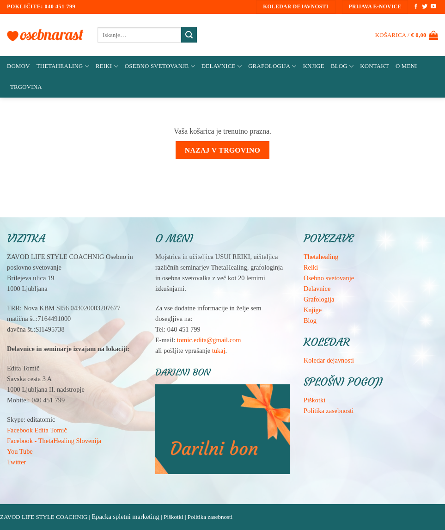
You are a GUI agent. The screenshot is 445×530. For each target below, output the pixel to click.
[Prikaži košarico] (406, 35)
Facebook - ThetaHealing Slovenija (54, 440)
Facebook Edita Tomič (37, 430)
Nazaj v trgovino (223, 150)
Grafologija (272, 66)
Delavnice (221, 66)
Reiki (107, 66)
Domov (18, 66)
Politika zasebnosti (329, 410)
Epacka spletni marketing (125, 516)
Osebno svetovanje (160, 66)
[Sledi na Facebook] (416, 7)
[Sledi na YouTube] (433, 7)
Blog (342, 66)
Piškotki (314, 400)
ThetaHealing (63, 66)
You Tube (20, 451)
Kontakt (374, 66)
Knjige (313, 66)
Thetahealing (321, 256)
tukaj (219, 350)
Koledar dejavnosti (329, 360)
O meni (406, 66)
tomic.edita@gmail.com (209, 340)
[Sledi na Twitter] (424, 7)
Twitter (16, 462)
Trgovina (26, 87)
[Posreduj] (189, 35)
